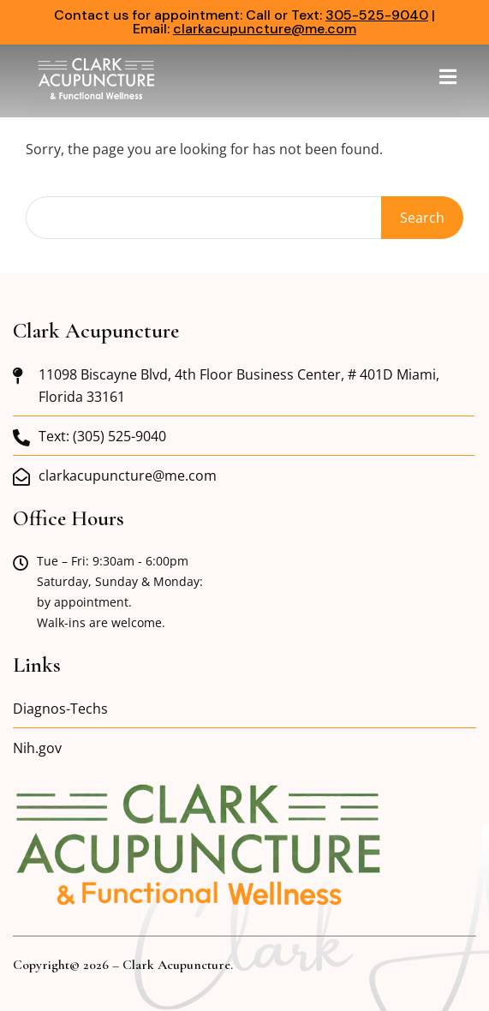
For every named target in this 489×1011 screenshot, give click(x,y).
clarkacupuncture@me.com (264, 29)
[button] (447, 76)
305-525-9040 (376, 15)
